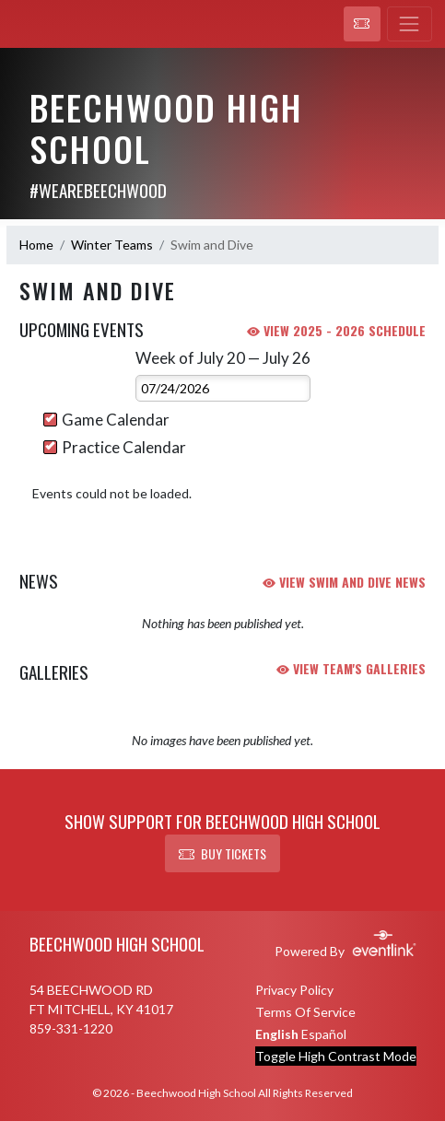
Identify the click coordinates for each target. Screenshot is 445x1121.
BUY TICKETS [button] (222, 853)
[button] (362, 23)
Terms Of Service (305, 1012)
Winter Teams (112, 244)
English (277, 1034)
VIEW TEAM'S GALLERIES (351, 668)
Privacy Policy (294, 990)
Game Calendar (106, 419)
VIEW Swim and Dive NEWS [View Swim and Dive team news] (344, 581)
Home (36, 244)
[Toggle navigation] (409, 23)
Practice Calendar (114, 447)
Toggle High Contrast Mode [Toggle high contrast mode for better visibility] (335, 1056)
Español (323, 1034)
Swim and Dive (211, 244)
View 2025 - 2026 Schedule (336, 330)
